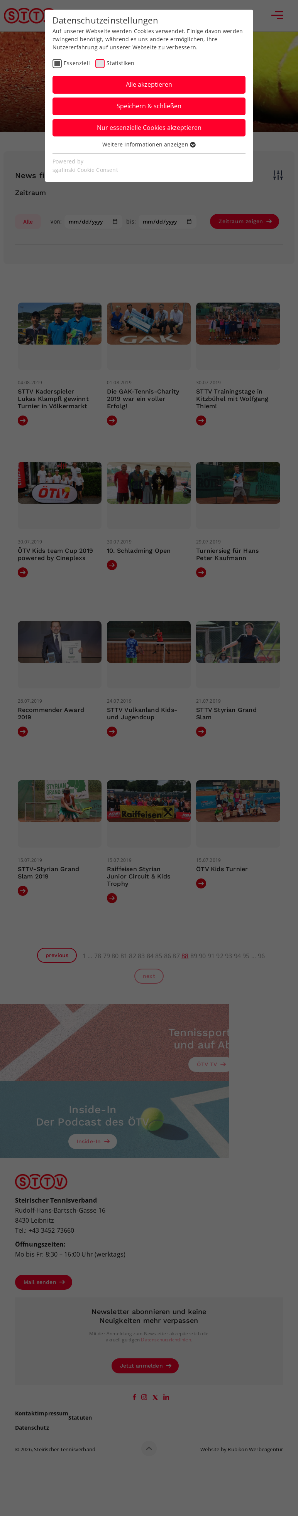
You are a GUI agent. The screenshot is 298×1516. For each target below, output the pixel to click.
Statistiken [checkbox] (120, 63)
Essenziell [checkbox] (77, 63)
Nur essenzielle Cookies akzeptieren (149, 127)
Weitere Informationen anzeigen (149, 144)
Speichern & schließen (149, 106)
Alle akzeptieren (149, 84)
